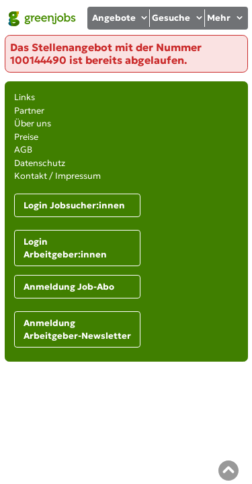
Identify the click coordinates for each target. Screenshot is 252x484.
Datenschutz (39, 163)
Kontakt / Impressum (57, 176)
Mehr (225, 18)
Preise (26, 137)
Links (24, 97)
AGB (23, 149)
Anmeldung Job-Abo (69, 286)
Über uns (32, 123)
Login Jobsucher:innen (74, 205)
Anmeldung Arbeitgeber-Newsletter (77, 329)
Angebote (120, 18)
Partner (29, 110)
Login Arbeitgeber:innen (65, 248)
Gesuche (178, 18)
